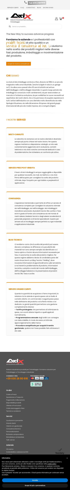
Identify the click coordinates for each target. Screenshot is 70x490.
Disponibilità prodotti (13, 403)
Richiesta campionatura (15, 434)
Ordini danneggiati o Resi (15, 408)
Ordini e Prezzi (11, 394)
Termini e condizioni (13, 411)
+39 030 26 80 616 (17, 378)
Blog (39, 8)
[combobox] (35, 26)
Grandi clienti (11, 423)
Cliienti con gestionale (14, 426)
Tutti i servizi (10, 440)
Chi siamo (9, 449)
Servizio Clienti (12, 8)
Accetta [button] (35, 480)
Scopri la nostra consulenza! (18, 64)
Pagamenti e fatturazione (15, 400)
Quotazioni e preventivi (14, 420)
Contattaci (30, 8)
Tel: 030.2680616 (37, 2)
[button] (56, 18)
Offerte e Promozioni (13, 405)
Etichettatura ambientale (15, 437)
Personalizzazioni (12, 431)
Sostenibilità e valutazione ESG (17, 452)
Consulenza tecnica (13, 429)
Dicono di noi (48, 8)
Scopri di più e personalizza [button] (35, 485)
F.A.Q (22, 8)
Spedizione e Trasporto (14, 397)
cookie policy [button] (51, 464)
